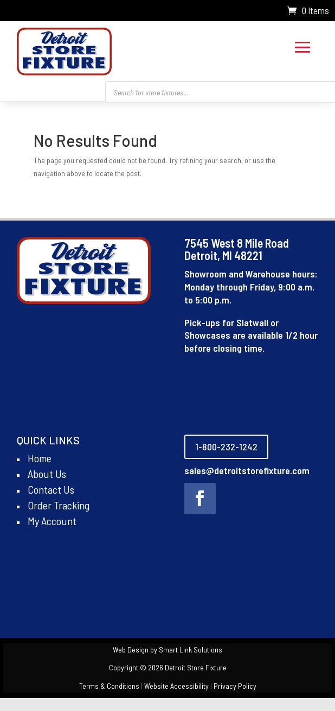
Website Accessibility (176, 685)
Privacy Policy (235, 685)
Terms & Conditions (109, 685)
